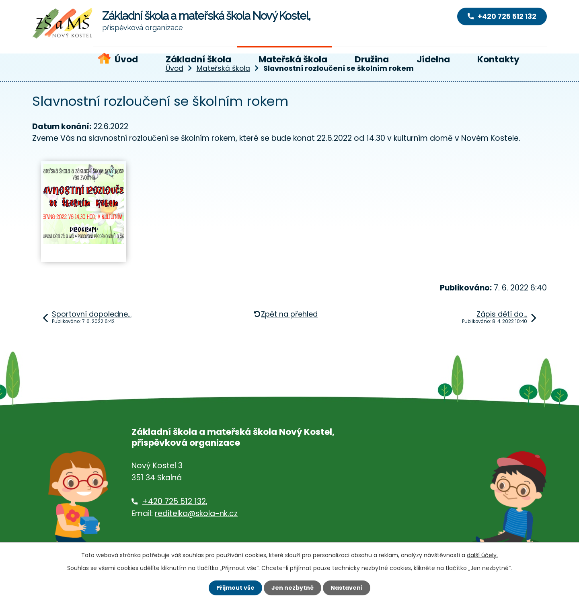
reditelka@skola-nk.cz (196, 513)
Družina (372, 59)
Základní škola (198, 59)
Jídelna (433, 59)
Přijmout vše (235, 588)
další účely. (482, 555)
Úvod (126, 59)
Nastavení (347, 588)
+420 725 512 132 (174, 501)
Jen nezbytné (292, 588)
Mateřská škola (293, 59)
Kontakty (498, 59)
